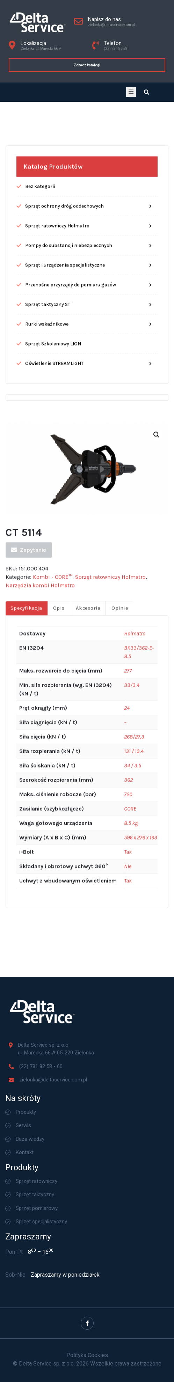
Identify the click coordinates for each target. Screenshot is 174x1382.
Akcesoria (88, 905)
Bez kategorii (40, 483)
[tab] (26, 904)
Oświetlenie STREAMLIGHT (54, 660)
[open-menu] (131, 92)
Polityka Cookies (87, 1355)
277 (128, 967)
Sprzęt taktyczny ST (47, 601)
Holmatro (134, 930)
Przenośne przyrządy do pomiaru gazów (70, 581)
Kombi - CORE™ (52, 873)
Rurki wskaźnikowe (46, 620)
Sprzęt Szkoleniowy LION (53, 640)
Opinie (119, 905)
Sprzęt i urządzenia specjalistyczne (65, 561)
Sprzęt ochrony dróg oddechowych (64, 502)
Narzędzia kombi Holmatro (40, 881)
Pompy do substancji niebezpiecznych (68, 542)
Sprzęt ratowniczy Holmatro (57, 522)
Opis (59, 905)
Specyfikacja (26, 905)
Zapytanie (28, 846)
